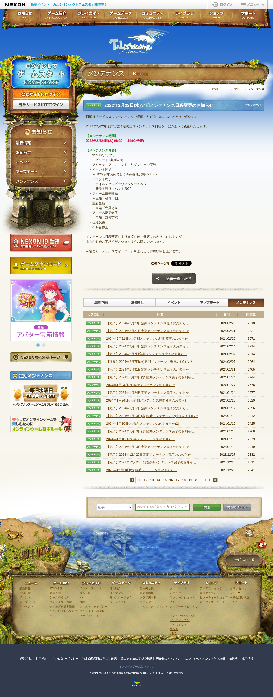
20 (196, 480)
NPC (83, 597)
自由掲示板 (147, 588)
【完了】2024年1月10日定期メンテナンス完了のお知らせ (147, 447)
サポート (248, 16)
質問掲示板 (147, 592)
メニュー (252, 4)
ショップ (216, 16)
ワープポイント (89, 615)
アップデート (41, 172)
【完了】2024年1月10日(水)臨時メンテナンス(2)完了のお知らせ (152, 416)
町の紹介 (115, 588)
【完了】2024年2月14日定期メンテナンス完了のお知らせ (147, 346)
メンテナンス (41, 182)
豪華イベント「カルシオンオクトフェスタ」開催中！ (69, 4)
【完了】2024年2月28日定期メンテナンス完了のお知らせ (147, 323)
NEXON (15, 4)
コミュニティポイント (154, 606)
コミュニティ (152, 16)
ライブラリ (184, 16)
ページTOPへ (243, 560)
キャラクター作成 (60, 601)
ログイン (223, 4)
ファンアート (148, 601)
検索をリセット (237, 507)
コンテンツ (117, 592)
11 (138, 480)
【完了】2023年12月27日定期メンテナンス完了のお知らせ (148, 454)
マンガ (174, 629)
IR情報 (233, 658)
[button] (38, 345)
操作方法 (85, 592)
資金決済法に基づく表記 (136, 658)
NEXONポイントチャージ (40, 357)
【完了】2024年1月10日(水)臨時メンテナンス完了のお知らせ (150, 431)
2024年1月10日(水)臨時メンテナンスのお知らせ (140, 439)
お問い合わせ (238, 588)
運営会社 (26, 658)
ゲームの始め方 (59, 597)
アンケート (237, 601)
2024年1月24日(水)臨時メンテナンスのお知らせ (140, 385)
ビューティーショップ (214, 597)
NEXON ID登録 (41, 243)
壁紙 (172, 601)
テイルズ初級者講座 (62, 606)
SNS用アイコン (180, 620)
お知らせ (41, 152)
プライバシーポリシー (64, 658)
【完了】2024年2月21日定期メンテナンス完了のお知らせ (147, 331)
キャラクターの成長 (92, 611)
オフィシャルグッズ (182, 615)
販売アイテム (208, 592)
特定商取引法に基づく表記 (99, 658)
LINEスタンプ (178, 633)
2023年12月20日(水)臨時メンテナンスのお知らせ (141, 470)
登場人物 (55, 592)
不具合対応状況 (240, 597)
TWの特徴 (55, 588)
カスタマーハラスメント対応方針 (205, 658)
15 (164, 480)
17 (177, 480)
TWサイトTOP (220, 88)
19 (190, 480)
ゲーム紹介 (57, 16)
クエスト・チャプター (93, 606)
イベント (41, 162)
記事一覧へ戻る (174, 278)
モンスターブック (121, 597)
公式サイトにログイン (41, 94)
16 (171, 480)
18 (183, 480)
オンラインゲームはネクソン (136, 666)
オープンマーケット (212, 601)
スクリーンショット (182, 597)
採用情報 (247, 658)
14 (158, 480)
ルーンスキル (118, 601)
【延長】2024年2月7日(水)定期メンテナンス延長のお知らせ (149, 362)
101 (207, 480)
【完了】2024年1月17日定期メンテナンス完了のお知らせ (147, 408)
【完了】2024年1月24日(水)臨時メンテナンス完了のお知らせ (150, 377)
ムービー (175, 592)
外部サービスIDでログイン (41, 105)
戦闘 (82, 601)
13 (152, 480)
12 (145, 480)
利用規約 (41, 658)
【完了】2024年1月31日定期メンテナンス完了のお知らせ (147, 369)
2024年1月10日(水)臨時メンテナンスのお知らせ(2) (142, 424)
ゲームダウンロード (41, 265)
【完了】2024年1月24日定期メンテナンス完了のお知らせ (147, 393)
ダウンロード (178, 588)
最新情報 (41, 143)
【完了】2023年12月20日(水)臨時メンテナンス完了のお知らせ (151, 462)
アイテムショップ (211, 588)
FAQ (233, 592)
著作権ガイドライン (168, 658)
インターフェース (91, 588)
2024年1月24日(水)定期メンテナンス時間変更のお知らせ (147, 400)
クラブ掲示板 (148, 597)
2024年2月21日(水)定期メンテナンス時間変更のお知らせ (147, 339)
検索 (207, 507)
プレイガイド (89, 16)
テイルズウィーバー (139, 41)
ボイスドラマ (178, 624)
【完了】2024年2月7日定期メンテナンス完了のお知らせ (146, 354)
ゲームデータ (120, 16)
